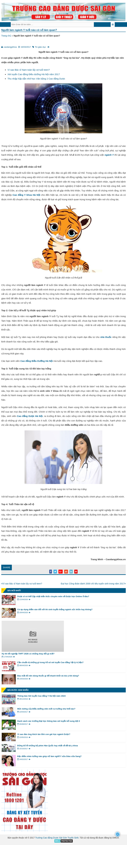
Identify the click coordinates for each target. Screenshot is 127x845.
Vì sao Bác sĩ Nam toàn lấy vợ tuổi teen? (28, 69)
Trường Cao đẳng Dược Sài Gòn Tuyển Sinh (57, 837)
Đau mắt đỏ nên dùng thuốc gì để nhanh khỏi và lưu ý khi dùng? (48, 676)
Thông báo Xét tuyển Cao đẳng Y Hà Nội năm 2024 (41, 696)
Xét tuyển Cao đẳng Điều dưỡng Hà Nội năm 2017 (33, 74)
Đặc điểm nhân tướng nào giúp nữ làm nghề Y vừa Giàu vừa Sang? (49, 756)
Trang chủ (6, 35)
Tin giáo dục (40, 47)
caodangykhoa (10, 47)
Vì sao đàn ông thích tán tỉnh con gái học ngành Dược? (43, 734)
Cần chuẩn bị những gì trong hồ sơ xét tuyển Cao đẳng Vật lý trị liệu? (50, 662)
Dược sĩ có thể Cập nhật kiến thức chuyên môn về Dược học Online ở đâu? (53, 596)
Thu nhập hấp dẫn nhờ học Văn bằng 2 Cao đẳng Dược (36, 78)
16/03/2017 (26, 47)
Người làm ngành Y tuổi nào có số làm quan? (29, 30)
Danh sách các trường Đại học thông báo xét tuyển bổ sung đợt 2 (48, 721)
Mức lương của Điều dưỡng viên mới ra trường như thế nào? (46, 709)
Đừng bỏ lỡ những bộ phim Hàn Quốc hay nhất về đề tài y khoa (47, 745)
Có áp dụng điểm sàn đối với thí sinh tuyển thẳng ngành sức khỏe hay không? (54, 609)
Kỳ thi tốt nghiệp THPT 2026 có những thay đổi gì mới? (28, 654)
